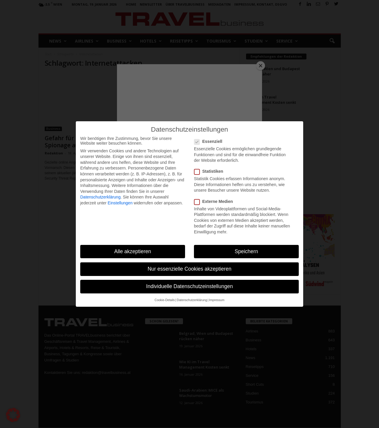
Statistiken (210, 171)
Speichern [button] (246, 251)
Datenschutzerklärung (100, 197)
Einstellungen (120, 203)
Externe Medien (215, 201)
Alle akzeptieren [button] (132, 251)
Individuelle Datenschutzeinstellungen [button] (189, 286)
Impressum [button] (216, 300)
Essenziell (210, 141)
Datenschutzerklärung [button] (192, 300)
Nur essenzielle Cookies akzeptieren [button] (189, 269)
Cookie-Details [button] (165, 300)
